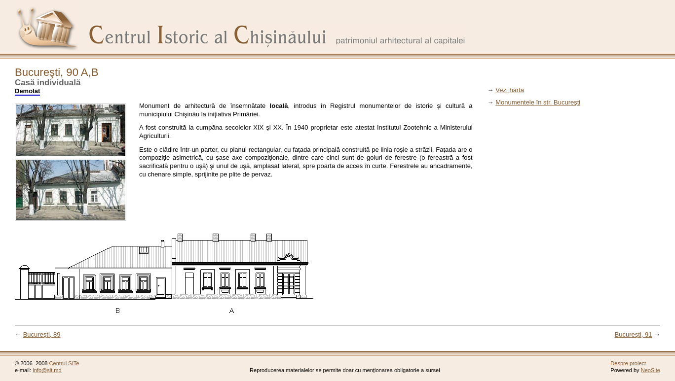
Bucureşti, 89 (42, 334)
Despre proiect (628, 363)
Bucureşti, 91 (633, 334)
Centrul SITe (64, 363)
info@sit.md (47, 370)
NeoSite (650, 370)
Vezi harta (509, 90)
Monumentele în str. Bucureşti (537, 102)
